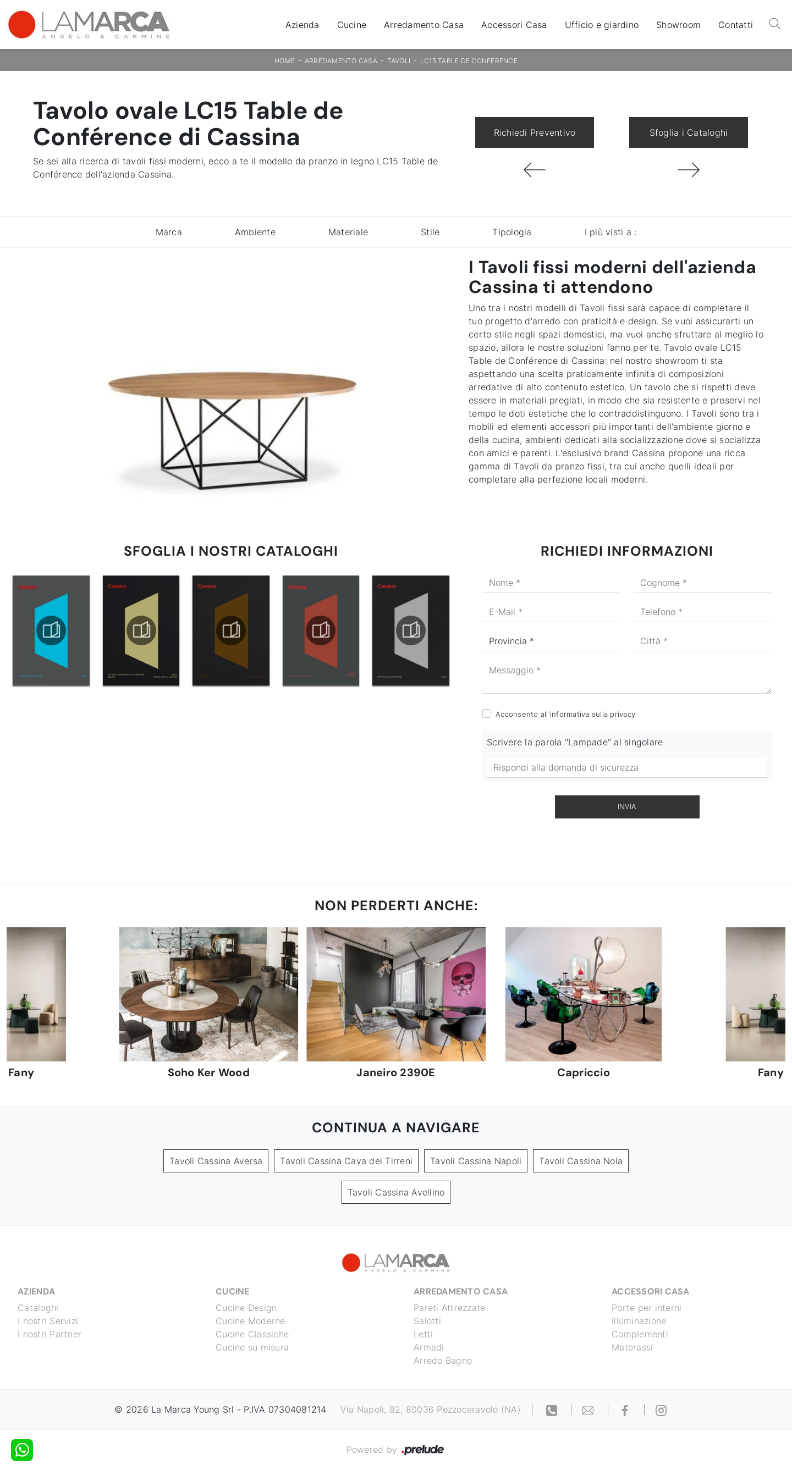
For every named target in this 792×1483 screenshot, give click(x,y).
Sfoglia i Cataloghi (689, 132)
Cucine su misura (252, 1347)
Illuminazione (639, 1320)
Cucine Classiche (252, 1334)
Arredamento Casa (424, 24)
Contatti (735, 24)
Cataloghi (38, 1307)
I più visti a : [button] (611, 231)
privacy (622, 714)
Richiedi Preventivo (535, 132)
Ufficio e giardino (602, 24)
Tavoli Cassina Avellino (396, 1192)
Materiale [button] (348, 231)
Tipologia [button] (511, 231)
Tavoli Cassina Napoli (475, 1160)
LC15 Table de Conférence (469, 61)
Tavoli (399, 61)
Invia (627, 806)
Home (284, 61)
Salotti (427, 1320)
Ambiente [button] (255, 231)
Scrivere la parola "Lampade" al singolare (575, 742)
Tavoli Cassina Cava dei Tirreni (346, 1160)
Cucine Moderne (250, 1320)
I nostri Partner (49, 1334)
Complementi (640, 1334)
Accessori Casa (514, 24)
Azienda (302, 24)
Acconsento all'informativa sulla (565, 714)
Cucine (352, 24)
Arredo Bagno (443, 1360)
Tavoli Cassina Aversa (215, 1160)
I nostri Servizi (48, 1320)
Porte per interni (646, 1307)
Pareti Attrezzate (449, 1307)
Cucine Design (246, 1307)
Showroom (678, 24)
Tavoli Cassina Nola (581, 1160)
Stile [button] (430, 231)
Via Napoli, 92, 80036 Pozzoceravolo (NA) (430, 1409)
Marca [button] (169, 231)
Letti (423, 1334)
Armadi (429, 1347)
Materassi (632, 1347)
